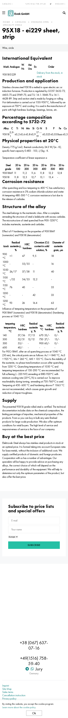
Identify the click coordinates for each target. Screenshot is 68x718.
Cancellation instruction (13, 695)
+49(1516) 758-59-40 (35, 4)
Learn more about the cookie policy (19, 707)
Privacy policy (9, 698)
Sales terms (7, 692)
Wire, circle (8, 48)
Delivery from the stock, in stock (50, 74)
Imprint (5, 685)
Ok (34, 713)
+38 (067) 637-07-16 (34, 645)
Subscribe (34, 545)
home (6, 22)
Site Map (7, 689)
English (60, 4)
